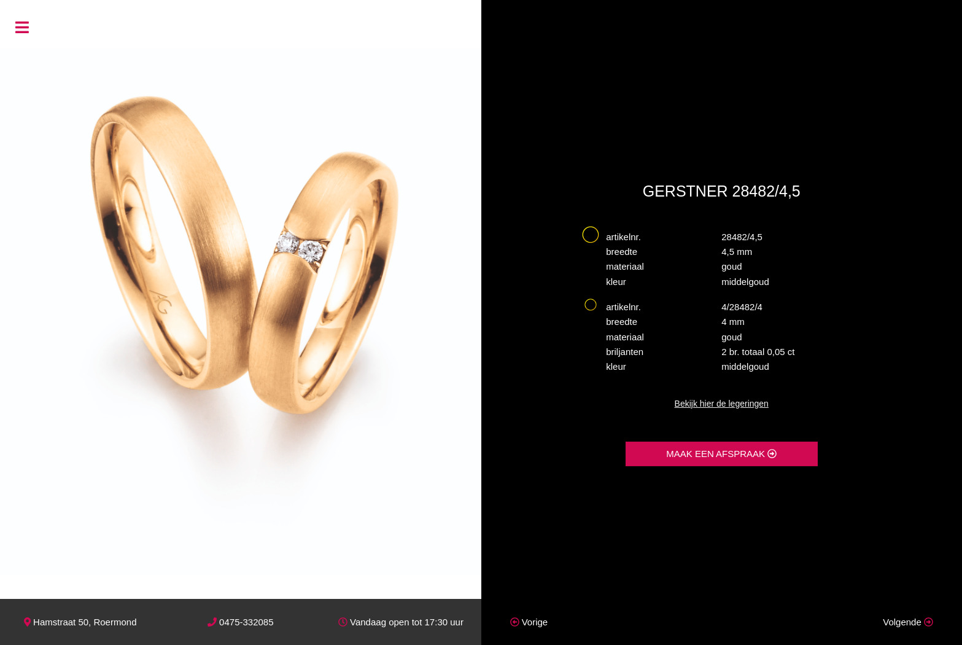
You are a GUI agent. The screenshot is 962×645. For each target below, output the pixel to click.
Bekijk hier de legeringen (722, 403)
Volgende (908, 622)
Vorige (529, 622)
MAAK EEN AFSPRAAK (721, 453)
